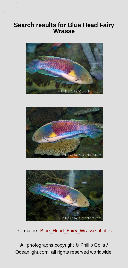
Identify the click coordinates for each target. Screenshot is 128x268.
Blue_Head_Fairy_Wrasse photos (76, 230)
